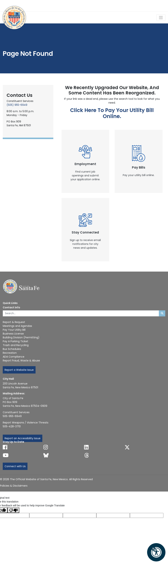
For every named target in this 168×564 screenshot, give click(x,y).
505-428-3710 (12, 426)
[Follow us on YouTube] (6, 455)
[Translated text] (113, 515)
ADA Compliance (13, 356)
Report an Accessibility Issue (22, 438)
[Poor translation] (13, 510)
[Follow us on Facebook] (5, 447)
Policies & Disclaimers (13, 486)
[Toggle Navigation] (160, 17)
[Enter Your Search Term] (81, 313)
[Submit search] (162, 313)
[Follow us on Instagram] (45, 447)
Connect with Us (15, 466)
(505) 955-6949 (17, 105)
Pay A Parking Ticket (15, 341)
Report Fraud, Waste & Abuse (21, 360)
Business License (13, 333)
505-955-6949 (12, 416)
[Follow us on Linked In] (86, 447)
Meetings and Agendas (17, 326)
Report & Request (14, 322)
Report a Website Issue (19, 370)
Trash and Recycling (16, 345)
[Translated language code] (46, 515)
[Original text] (79, 515)
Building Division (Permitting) (21, 337)
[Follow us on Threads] (86, 455)
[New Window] (85, 161)
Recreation (10, 353)
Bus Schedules (12, 349)
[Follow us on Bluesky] (46, 455)
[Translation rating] (146, 515)
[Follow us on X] (127, 447)
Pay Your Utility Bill (14, 330)
